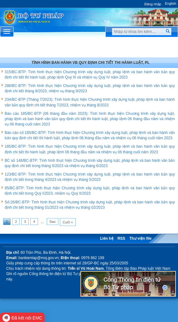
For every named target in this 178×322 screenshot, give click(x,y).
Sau (53, 221)
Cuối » (68, 222)
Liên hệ (106, 238)
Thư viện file (140, 238)
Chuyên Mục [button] (89, 49)
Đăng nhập (152, 4)
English (170, 3)
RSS (121, 238)
